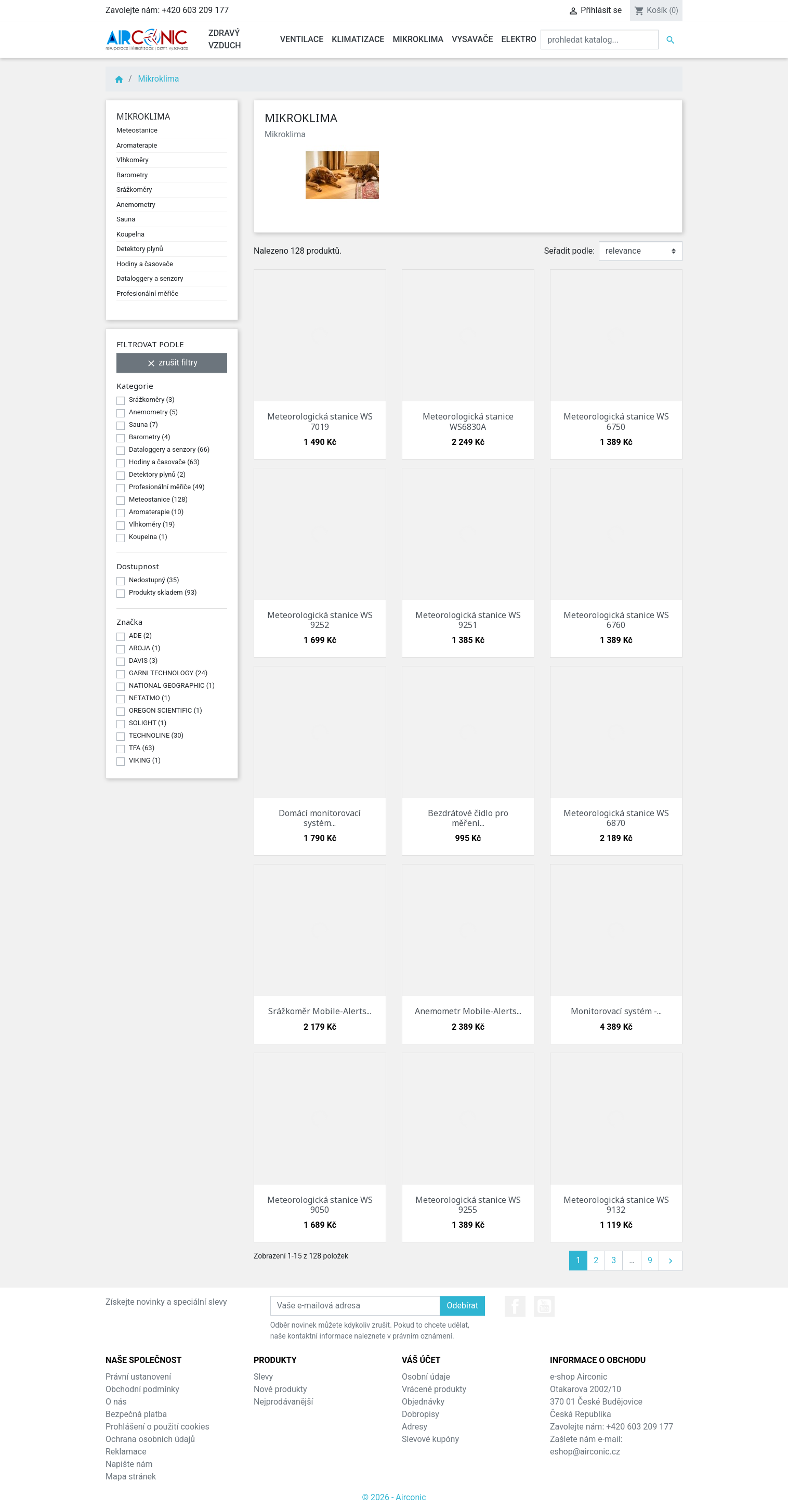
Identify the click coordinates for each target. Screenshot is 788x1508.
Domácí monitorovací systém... (320, 818)
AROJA (144, 648)
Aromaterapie (136, 145)
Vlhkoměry (132, 160)
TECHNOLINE (156, 735)
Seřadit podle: (569, 251)
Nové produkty (280, 1389)
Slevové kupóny (430, 1439)
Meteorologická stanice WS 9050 (320, 1204)
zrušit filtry (172, 363)
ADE (140, 635)
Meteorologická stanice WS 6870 (616, 818)
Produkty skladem (163, 592)
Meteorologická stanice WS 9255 (468, 1204)
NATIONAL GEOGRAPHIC (172, 685)
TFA (141, 748)
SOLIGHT (147, 723)
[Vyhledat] (600, 39)
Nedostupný (154, 580)
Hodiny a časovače (144, 264)
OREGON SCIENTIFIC (165, 710)
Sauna (125, 219)
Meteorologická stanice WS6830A (468, 421)
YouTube (544, 1306)
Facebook (515, 1306)
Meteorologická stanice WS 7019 (320, 421)
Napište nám (129, 1464)
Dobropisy (420, 1414)
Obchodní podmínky (142, 1389)
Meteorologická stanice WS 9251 (468, 620)
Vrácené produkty (434, 1389)
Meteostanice (136, 130)
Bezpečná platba (136, 1414)
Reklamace (126, 1452)
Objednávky (423, 1402)
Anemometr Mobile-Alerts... (468, 1011)
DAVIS (143, 660)
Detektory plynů (139, 249)
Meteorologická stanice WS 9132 (616, 1204)
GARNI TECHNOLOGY (168, 673)
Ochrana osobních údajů (150, 1439)
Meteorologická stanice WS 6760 (616, 620)
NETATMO (149, 698)
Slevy (263, 1377)
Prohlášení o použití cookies (157, 1427)
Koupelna (130, 234)
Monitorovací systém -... (616, 1011)
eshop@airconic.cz (585, 1452)
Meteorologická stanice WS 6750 (616, 421)
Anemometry (135, 204)
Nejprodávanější (283, 1402)
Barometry (132, 175)
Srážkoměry (134, 189)
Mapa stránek (131, 1476)
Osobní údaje (426, 1377)
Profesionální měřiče (147, 293)
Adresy (414, 1427)
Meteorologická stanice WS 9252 (320, 620)
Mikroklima (143, 116)
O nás (116, 1402)
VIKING (145, 760)
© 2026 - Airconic (394, 1497)
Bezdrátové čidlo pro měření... (468, 818)
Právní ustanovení (138, 1377)
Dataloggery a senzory (149, 278)
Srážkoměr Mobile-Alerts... (319, 1011)
